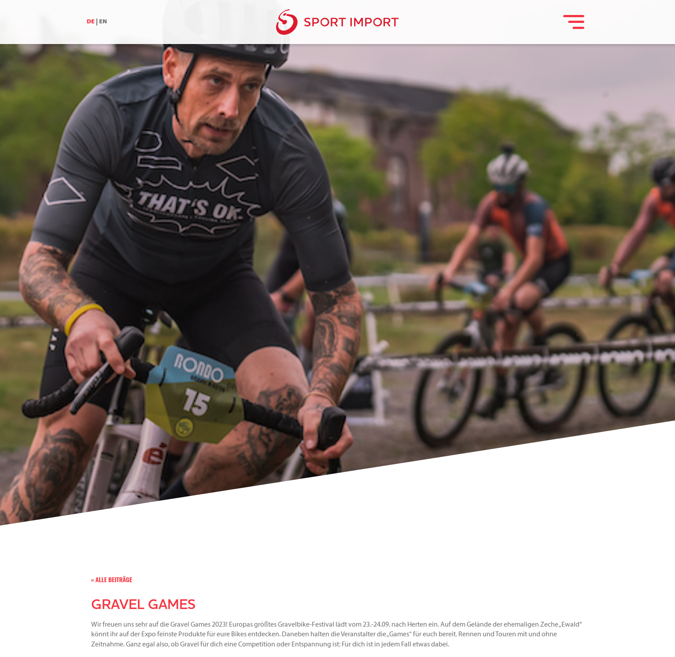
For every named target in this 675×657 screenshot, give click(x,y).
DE (91, 21)
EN (103, 21)
